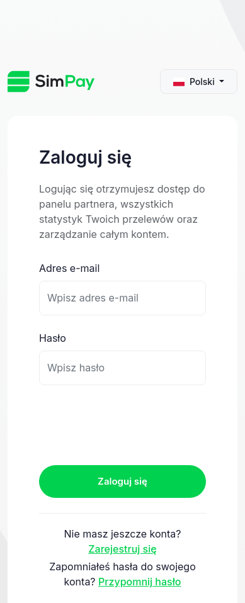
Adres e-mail (69, 268)
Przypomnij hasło (139, 581)
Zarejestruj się (122, 549)
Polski (195, 81)
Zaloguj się (122, 481)
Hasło (52, 338)
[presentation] (135, 424)
